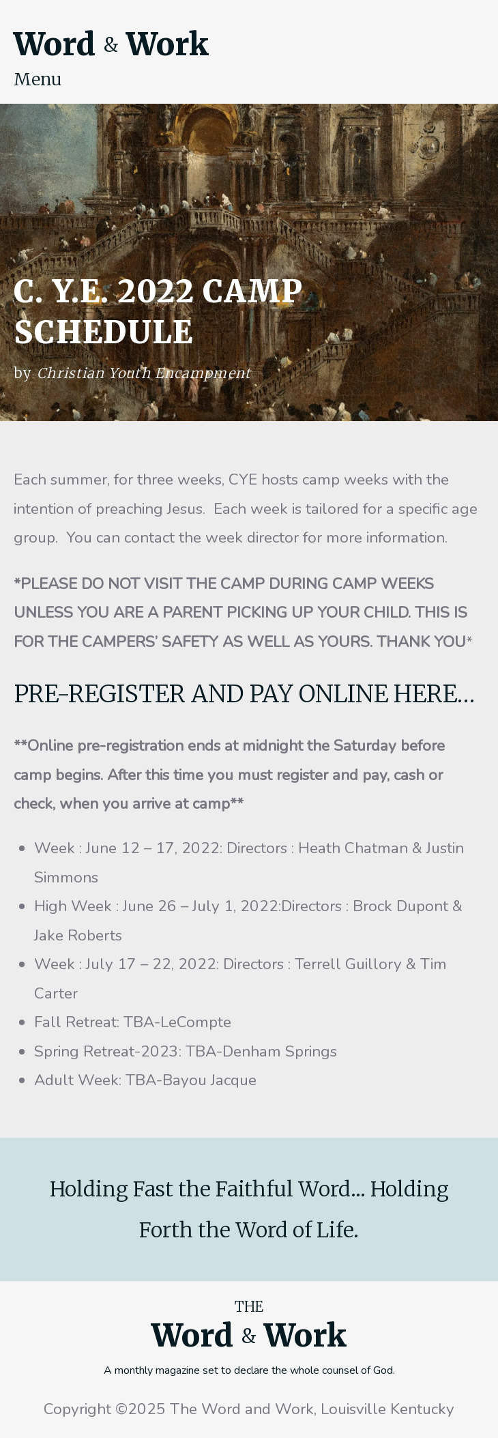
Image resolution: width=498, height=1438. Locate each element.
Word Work (111, 44)
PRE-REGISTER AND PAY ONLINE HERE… (244, 694)
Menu (38, 79)
